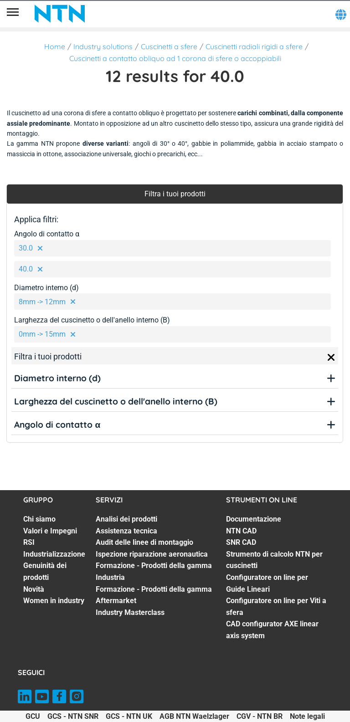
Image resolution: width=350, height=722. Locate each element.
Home (54, 46)
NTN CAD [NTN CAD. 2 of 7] (241, 531)
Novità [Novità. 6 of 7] (33, 589)
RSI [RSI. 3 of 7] (29, 542)
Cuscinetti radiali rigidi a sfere (254, 46)
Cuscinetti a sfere (169, 46)
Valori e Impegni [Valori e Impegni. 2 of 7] (50, 531)
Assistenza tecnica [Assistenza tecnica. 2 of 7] (126, 531)
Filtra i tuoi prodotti (175, 193)
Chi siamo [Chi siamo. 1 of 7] (39, 519)
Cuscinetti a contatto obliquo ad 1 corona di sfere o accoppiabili (175, 58)
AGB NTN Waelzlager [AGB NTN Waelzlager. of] (194, 716)
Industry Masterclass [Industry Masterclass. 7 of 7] (130, 612)
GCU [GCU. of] (33, 716)
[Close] (331, 358)
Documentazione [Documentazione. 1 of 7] (253, 519)
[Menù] (13, 13)
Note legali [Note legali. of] (307, 716)
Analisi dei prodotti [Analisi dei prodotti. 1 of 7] (126, 519)
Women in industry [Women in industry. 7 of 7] (53, 600)
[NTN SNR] (60, 14)
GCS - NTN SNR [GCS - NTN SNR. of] (72, 716)
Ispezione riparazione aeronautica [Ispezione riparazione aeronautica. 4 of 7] (152, 554)
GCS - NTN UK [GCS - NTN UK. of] (129, 716)
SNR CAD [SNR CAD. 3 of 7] (241, 542)
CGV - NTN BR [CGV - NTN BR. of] (260, 716)
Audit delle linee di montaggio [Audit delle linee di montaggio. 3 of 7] (144, 542)
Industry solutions (103, 46)
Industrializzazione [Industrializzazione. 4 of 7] (54, 554)
